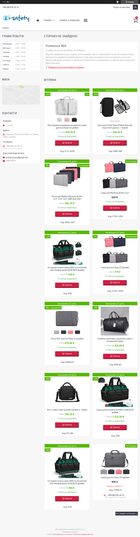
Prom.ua (82, 529)
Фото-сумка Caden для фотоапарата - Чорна (67, 410)
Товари (47, 20)
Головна (37, 20)
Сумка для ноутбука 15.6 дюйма (115, 267)
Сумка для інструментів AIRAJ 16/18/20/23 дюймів (115, 411)
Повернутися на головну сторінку (66, 67)
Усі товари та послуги (125, 513)
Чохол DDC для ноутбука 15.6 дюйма (67, 338)
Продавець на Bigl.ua (70, 532)
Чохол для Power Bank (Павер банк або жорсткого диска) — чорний (115, 126)
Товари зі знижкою (69, 20)
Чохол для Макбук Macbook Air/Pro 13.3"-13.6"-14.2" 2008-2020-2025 (67, 197)
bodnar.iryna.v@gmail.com (17, 157)
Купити (68, 142)
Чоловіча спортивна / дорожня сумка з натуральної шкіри (114, 339)
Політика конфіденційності (83, 534)
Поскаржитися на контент (62, 534)
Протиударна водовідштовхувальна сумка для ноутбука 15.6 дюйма (67, 126)
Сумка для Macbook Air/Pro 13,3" (115, 193)
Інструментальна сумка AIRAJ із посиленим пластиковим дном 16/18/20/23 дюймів (67, 268)
